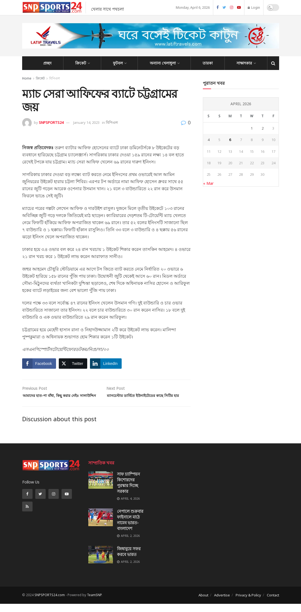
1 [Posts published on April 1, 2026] (252, 128)
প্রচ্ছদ (47, 63)
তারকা (208, 63)
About (203, 603)
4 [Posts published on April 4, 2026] (208, 139)
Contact (273, 603)
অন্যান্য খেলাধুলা (163, 63)
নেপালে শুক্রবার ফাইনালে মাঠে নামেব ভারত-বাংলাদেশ (130, 528)
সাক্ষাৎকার (244, 63)
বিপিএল (54, 78)
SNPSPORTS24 (51, 122)
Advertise (222, 603)
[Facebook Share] (39, 363)
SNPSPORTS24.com (49, 603)
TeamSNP (94, 603)
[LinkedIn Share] (106, 363)
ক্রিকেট (80, 63)
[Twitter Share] (73, 363)
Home (26, 78)
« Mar (208, 183)
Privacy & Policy (248, 603)
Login (254, 7)
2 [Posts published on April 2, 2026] (263, 128)
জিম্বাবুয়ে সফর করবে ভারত (129, 559)
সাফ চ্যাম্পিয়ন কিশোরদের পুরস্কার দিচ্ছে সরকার (128, 490)
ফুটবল (118, 63)
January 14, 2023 (86, 122)
